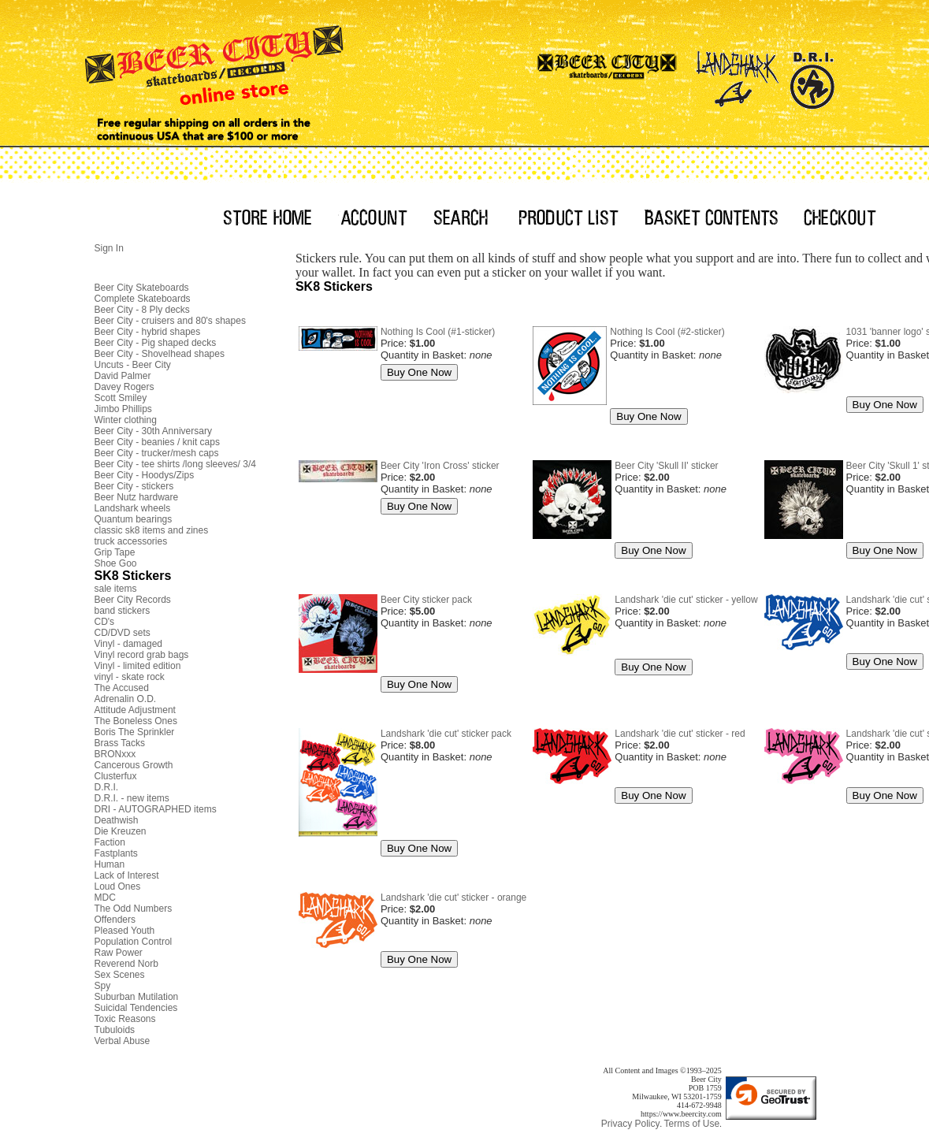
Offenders (115, 919)
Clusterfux (116, 776)
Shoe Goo (116, 563)
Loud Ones (118, 886)
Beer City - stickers (134, 486)
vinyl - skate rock (130, 676)
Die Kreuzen (121, 831)
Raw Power (119, 952)
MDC (105, 897)
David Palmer (123, 375)
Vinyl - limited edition (138, 665)
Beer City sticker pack (426, 599)
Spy (103, 985)
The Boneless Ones (136, 721)
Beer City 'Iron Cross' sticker (440, 465)
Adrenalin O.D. (126, 698)
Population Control (134, 941)
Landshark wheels (133, 508)
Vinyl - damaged (129, 643)
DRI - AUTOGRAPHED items (156, 809)
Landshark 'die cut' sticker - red (680, 733)
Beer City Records (133, 599)
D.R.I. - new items (132, 798)
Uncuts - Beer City (133, 364)
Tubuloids (115, 1029)
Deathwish (117, 820)
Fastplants (116, 853)
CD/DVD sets (122, 632)
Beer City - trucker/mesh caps (157, 453)
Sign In (109, 248)
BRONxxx (115, 754)
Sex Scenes (120, 974)
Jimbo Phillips (123, 408)
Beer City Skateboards (142, 287)
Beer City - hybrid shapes (148, 331)
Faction (110, 842)
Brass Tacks (120, 743)
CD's (105, 621)
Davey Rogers (124, 386)
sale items (116, 588)
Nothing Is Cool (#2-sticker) (667, 331)
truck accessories (131, 541)
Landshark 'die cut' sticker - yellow (686, 599)
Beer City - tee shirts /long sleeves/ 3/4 (175, 464)
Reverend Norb (126, 963)
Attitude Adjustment (135, 709)
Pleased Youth (125, 930)
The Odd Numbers (134, 908)
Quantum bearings (134, 519)
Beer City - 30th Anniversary (153, 431)
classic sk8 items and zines (152, 530)
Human (110, 864)
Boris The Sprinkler (135, 732)
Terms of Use (691, 1123)
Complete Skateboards (143, 298)
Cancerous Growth (134, 765)
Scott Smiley (121, 397)
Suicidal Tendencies (136, 1007)
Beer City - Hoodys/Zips (145, 475)
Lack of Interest (127, 875)
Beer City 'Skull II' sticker (666, 465)
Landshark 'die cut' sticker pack (446, 733)
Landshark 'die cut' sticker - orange (453, 897)
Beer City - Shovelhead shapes (160, 353)
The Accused (122, 687)
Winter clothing (126, 420)
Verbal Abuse (122, 1040)
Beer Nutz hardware (137, 497)
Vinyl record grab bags (142, 654)
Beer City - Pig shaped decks (156, 342)
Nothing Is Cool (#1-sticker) (438, 331)
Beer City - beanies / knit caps (157, 442)
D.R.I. (107, 787)
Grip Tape (115, 552)
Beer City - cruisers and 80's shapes (170, 320)
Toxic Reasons (125, 1018)
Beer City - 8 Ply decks (142, 309)
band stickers (122, 610)
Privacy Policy (630, 1123)
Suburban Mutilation (137, 996)
